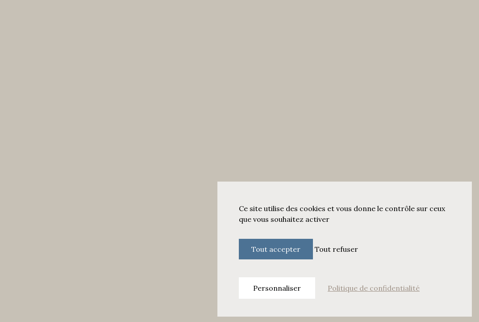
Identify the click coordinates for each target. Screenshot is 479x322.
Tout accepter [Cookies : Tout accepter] (275, 249)
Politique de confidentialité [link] (374, 288)
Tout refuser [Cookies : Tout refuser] (336, 249)
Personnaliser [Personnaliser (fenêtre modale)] (277, 288)
